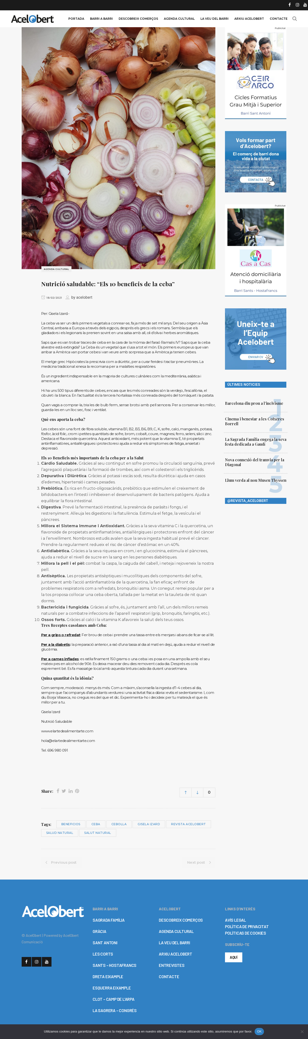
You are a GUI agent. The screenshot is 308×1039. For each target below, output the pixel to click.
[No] (302, 1031)
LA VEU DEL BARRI (174, 942)
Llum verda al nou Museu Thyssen (255, 480)
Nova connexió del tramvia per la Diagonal (254, 462)
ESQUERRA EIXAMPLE (112, 987)
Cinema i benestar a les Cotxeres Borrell (254, 421)
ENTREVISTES (172, 965)
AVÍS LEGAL (235, 920)
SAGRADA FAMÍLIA (109, 920)
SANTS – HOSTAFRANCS (114, 965)
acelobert (84, 297)
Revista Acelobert (188, 824)
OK (259, 1031)
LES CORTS (103, 953)
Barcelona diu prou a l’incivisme (254, 403)
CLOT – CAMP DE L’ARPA (114, 999)
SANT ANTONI (105, 942)
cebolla (119, 824)
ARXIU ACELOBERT (175, 953)
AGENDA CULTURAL (176, 931)
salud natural (59, 833)
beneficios (70, 824)
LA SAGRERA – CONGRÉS (115, 1010)
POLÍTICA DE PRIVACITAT (247, 926)
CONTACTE (169, 976)
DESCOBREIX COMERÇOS (181, 920)
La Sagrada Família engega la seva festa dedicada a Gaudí (255, 442)
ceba (95, 824)
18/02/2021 (51, 297)
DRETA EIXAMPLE (108, 976)
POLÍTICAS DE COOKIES (245, 933)
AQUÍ (233, 957)
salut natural (97, 833)
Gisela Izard (149, 824)
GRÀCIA (99, 931)
